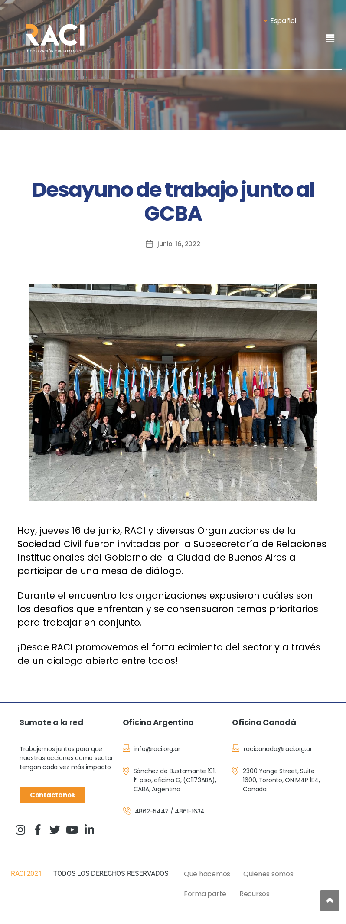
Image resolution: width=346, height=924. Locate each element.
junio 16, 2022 (179, 243)
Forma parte (205, 894)
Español (280, 21)
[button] (330, 38)
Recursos (254, 894)
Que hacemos (207, 874)
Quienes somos (268, 874)
